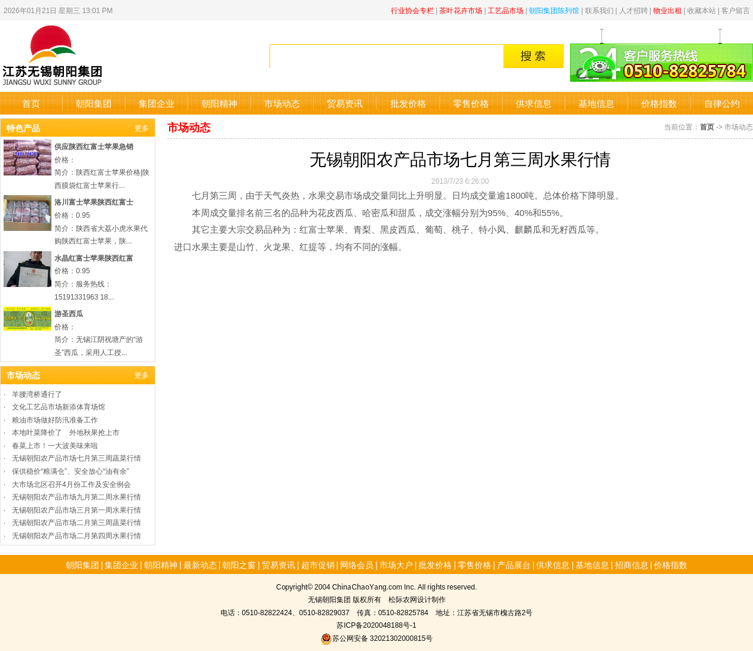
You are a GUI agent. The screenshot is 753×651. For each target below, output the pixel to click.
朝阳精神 (219, 103)
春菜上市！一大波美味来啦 (55, 445)
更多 (141, 127)
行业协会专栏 (412, 10)
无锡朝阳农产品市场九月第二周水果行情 (76, 496)
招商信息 (631, 564)
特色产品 (23, 128)
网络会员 (357, 564)
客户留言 (735, 10)
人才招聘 (633, 10)
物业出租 (667, 10)
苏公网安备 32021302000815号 (376, 638)
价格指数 (659, 103)
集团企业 (157, 103)
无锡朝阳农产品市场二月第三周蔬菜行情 (76, 522)
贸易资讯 (345, 103)
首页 (31, 103)
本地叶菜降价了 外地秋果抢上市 (66, 432)
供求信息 (534, 103)
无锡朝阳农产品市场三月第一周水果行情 (76, 509)
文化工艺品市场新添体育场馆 (58, 406)
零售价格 (471, 103)
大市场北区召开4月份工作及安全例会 (71, 484)
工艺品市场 (506, 10)
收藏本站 (701, 10)
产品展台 (514, 564)
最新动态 (200, 564)
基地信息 (596, 103)
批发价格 (408, 103)
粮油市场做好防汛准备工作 (55, 419)
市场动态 (282, 103)
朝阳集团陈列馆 (554, 10)
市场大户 (396, 564)
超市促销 (318, 564)
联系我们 (599, 10)
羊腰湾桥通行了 (37, 393)
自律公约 (722, 103)
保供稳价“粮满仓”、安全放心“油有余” (70, 470)
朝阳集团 (94, 103)
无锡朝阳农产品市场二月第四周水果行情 (76, 535)
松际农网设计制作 (417, 599)
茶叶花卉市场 (460, 10)
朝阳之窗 (239, 564)
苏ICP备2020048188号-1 (376, 624)
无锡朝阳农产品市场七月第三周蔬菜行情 (76, 457)
